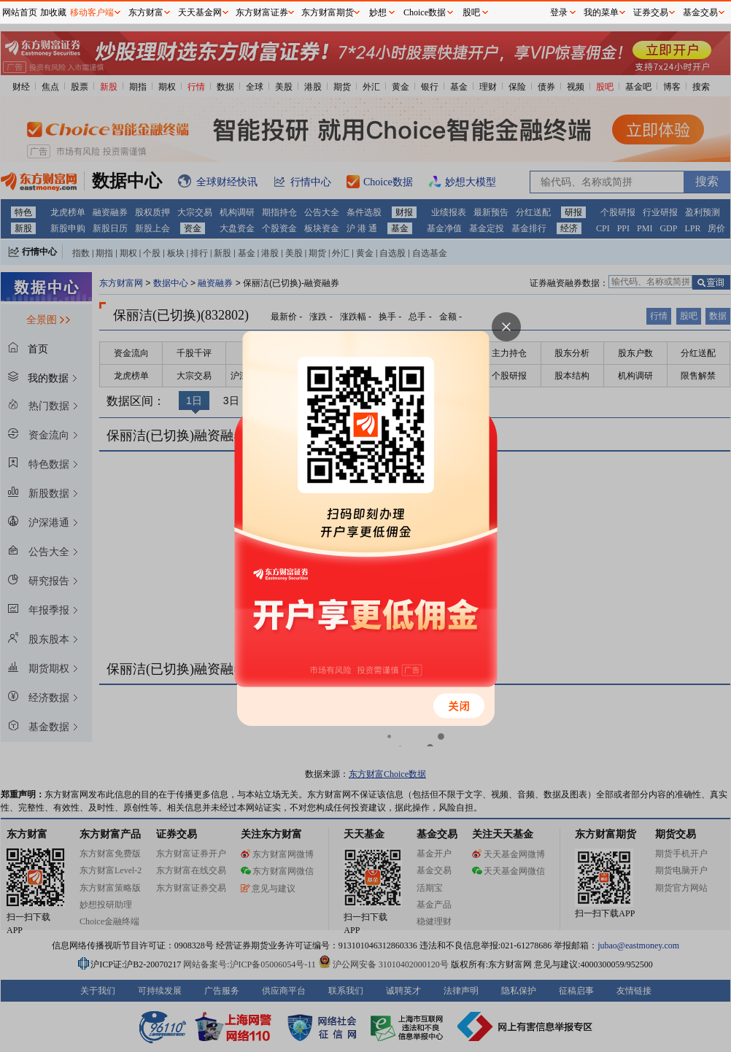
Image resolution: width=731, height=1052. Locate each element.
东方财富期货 (327, 12)
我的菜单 (601, 12)
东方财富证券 (262, 12)
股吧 (471, 12)
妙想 (378, 12)
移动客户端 (92, 12)
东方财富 (145, 12)
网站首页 (19, 12)
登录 (559, 12)
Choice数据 (424, 12)
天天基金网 (200, 12)
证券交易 (650, 12)
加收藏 (53, 12)
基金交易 (700, 12)
